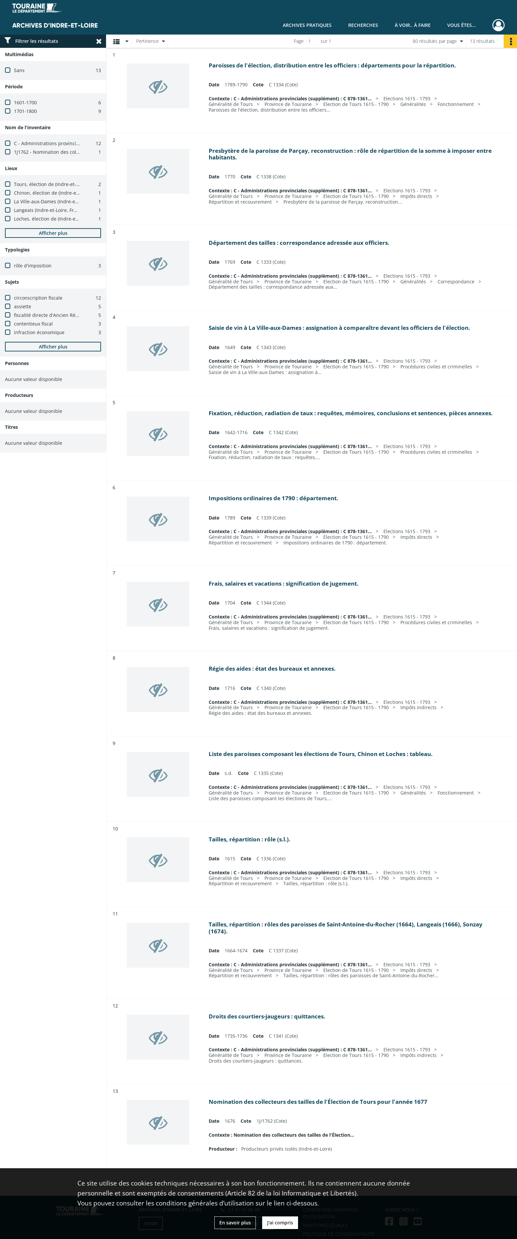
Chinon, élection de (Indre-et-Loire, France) (61, 193)
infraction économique (39, 332)
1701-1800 (25, 111)
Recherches (363, 25)
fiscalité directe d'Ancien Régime (50, 315)
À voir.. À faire (413, 25)
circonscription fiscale (38, 298)
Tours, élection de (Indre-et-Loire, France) (60, 184)
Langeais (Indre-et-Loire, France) (50, 210)
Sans (19, 70)
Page (299, 41)
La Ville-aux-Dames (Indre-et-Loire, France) (61, 201)
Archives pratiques (307, 25)
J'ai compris (280, 1222)
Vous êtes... (461, 25)
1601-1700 (25, 102)
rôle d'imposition (33, 265)
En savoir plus (235, 1222)
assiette (22, 306)
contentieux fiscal (33, 324)
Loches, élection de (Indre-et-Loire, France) (61, 219)
